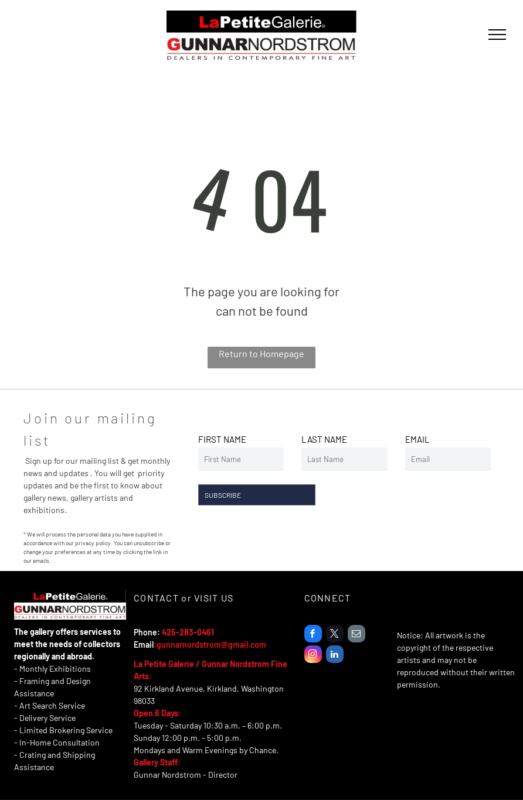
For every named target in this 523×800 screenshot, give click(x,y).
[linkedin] (335, 655)
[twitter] (335, 635)
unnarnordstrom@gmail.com (213, 644)
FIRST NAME (222, 439)
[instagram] (313, 655)
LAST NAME (324, 439)
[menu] (497, 34)
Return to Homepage (261, 353)
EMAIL (417, 439)
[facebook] (313, 635)
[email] (356, 635)
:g (157, 644)
